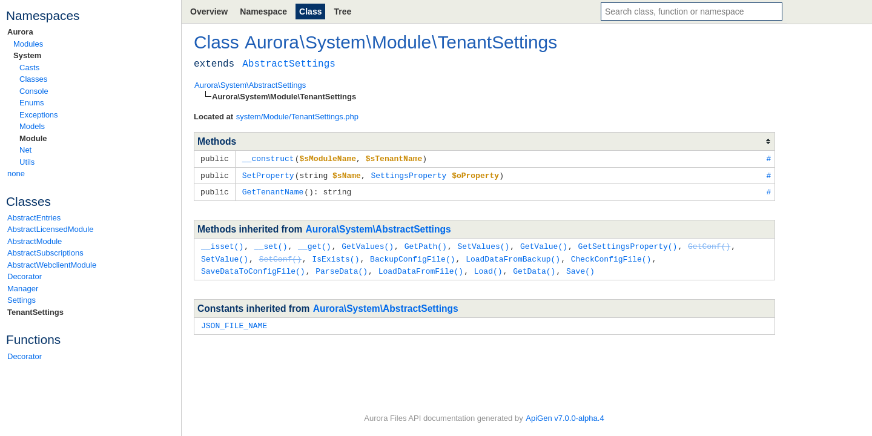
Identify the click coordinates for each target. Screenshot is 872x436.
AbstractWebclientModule (51, 264)
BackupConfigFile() (412, 256)
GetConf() (709, 244)
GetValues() (368, 244)
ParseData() (341, 267)
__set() (271, 244)
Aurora (20, 31)
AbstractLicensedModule (50, 229)
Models (32, 126)
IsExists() (335, 256)
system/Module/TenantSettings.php (297, 116)
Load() (488, 267)
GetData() (534, 267)
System (27, 55)
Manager (22, 288)
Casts (29, 67)
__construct (268, 158)
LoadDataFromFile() (420, 267)
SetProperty (268, 174)
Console (33, 91)
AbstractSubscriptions (45, 252)
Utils (27, 162)
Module (33, 138)
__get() (314, 244)
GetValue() (543, 244)
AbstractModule (34, 241)
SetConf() (280, 256)
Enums (31, 102)
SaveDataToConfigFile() (253, 267)
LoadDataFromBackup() (513, 256)
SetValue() (224, 256)
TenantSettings (35, 312)
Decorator (24, 276)
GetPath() (426, 244)
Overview (209, 11)
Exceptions (38, 114)
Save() (580, 267)
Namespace (263, 11)
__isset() (222, 244)
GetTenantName (272, 190)
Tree (342, 11)
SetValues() (483, 244)
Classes (33, 79)
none (16, 173)
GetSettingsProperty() (628, 244)
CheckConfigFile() (611, 256)
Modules (28, 43)
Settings (21, 300)
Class (310, 11)
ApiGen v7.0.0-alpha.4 (565, 418)
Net (25, 149)
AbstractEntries (34, 217)
